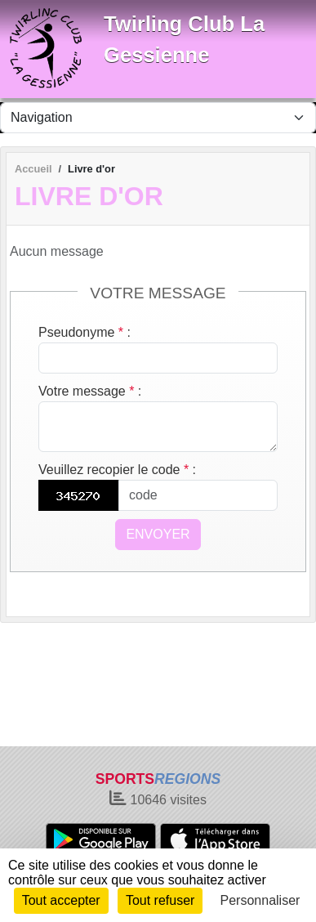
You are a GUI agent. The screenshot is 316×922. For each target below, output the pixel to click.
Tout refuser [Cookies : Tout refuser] (160, 900)
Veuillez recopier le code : (117, 470)
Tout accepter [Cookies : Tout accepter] (61, 900)
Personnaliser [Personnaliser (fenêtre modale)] (260, 900)
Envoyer (157, 534)
